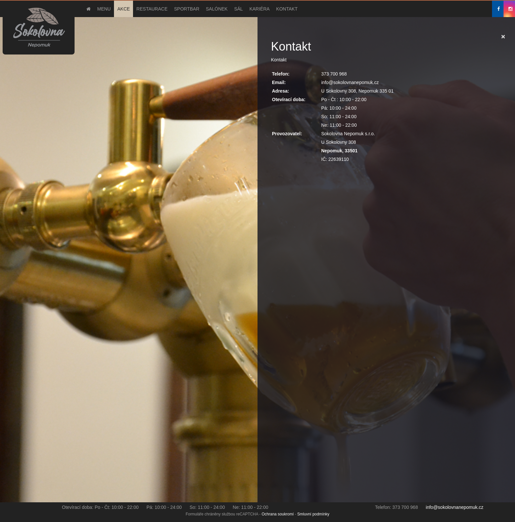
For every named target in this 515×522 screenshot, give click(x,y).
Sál (238, 8)
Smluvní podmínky (313, 514)
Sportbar (186, 8)
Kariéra (259, 8)
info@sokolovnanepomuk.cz (454, 507)
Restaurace (152, 8)
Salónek (217, 8)
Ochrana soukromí (278, 514)
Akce (123, 8)
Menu (104, 8)
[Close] (503, 36)
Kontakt (287, 8)
